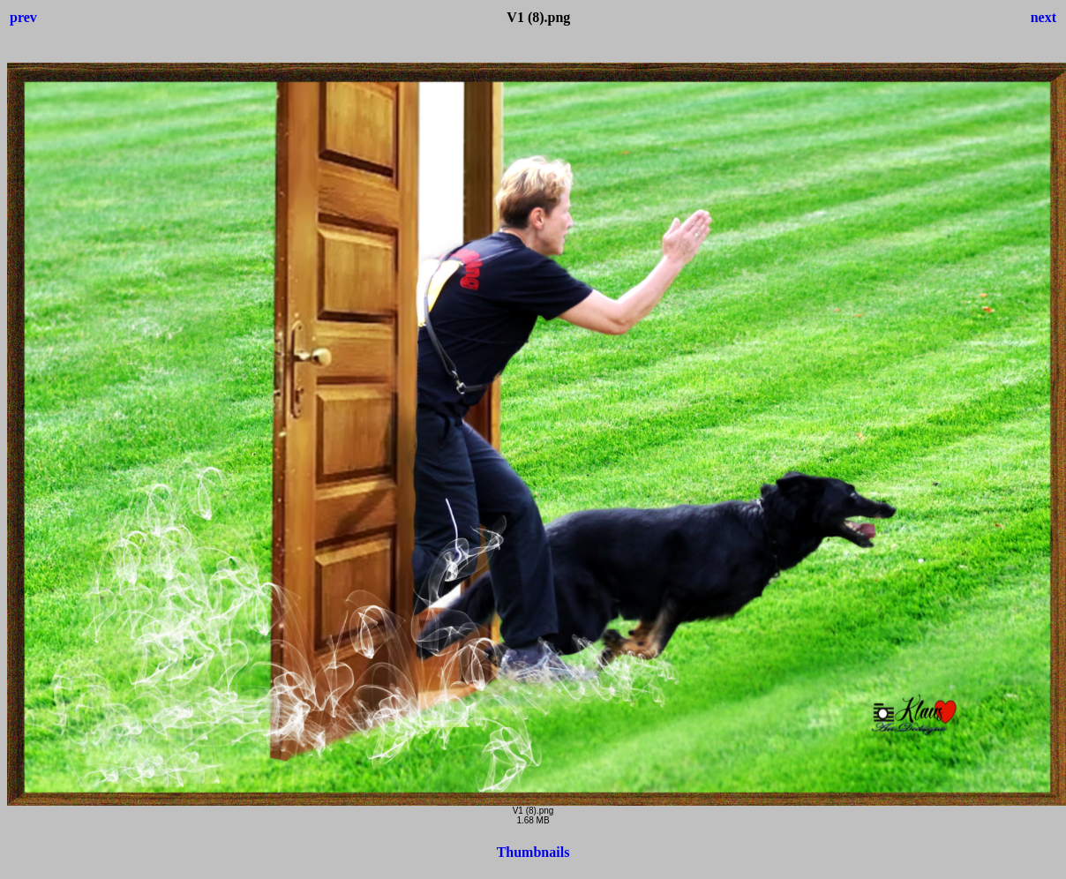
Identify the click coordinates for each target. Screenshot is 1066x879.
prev (23, 17)
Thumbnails (533, 852)
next (1043, 17)
